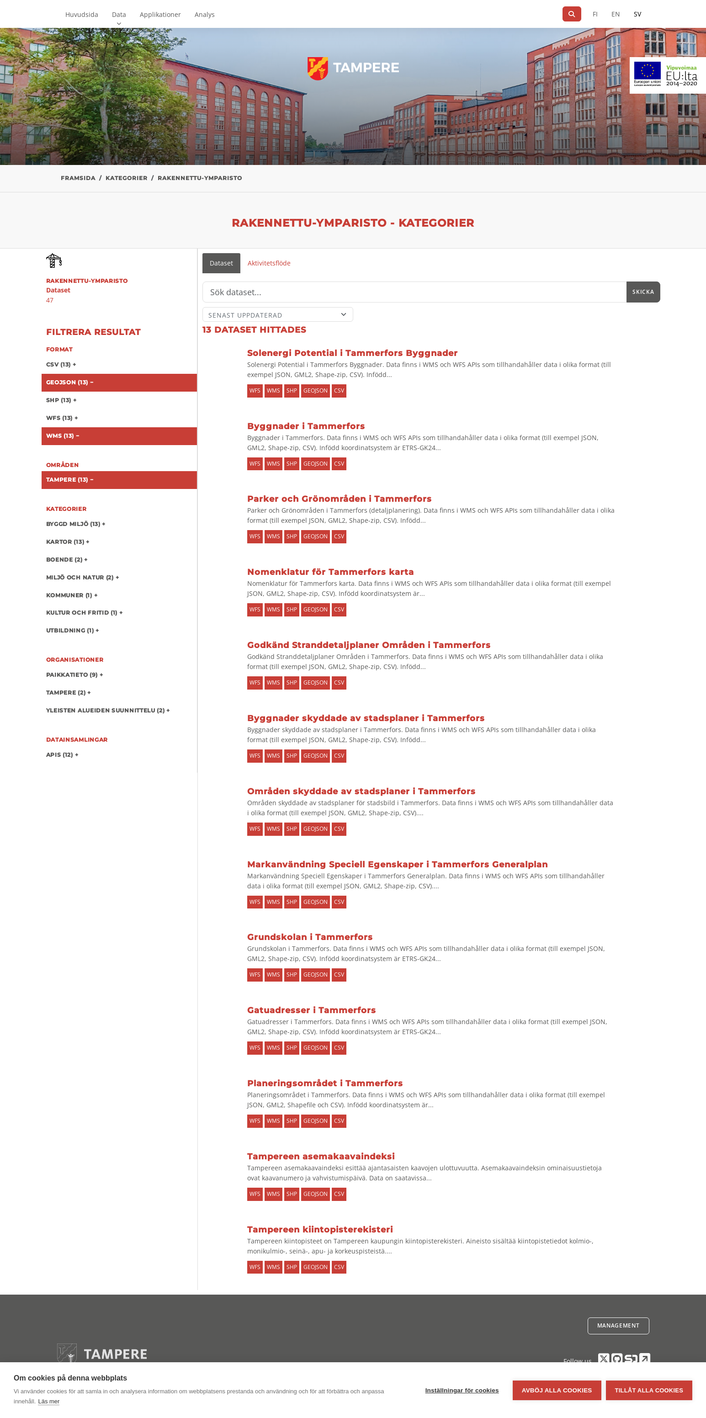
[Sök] (572, 13)
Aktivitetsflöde (269, 263)
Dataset (221, 263)
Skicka (643, 292)
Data (119, 14)
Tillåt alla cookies (649, 1390)
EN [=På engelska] (615, 14)
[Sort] (278, 314)
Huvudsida (81, 14)
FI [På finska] (595, 14)
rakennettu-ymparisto (200, 178)
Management (618, 1325)
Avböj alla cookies (557, 1390)
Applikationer (160, 14)
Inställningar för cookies (462, 1390)
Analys (205, 14)
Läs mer (48, 1401)
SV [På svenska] (637, 14)
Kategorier (127, 178)
